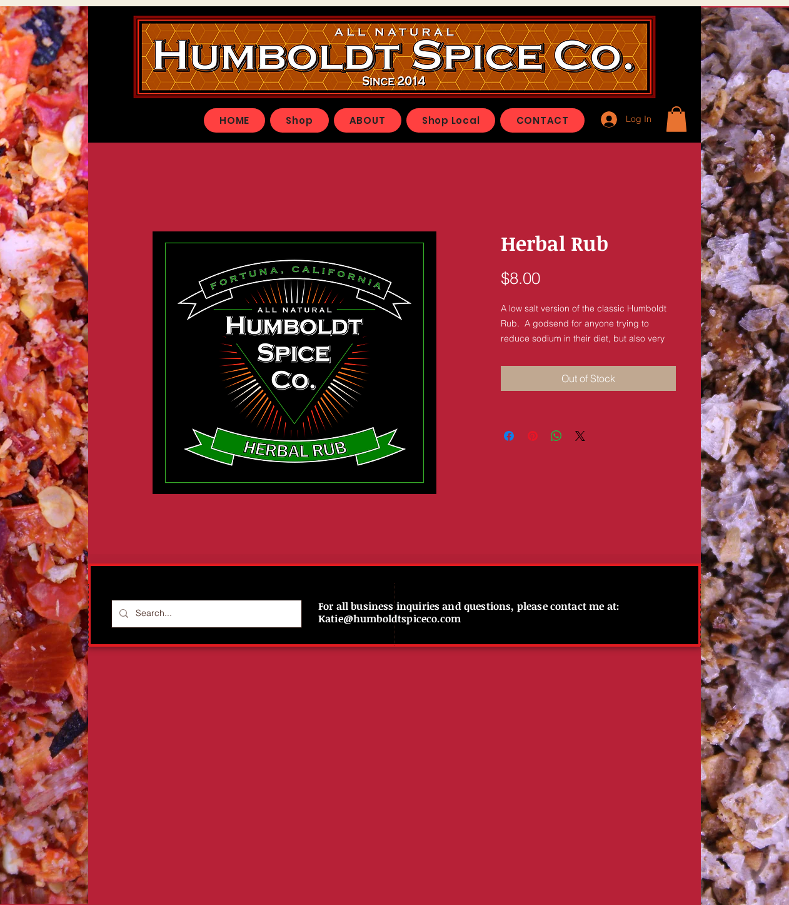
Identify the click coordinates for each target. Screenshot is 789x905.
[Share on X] (580, 435)
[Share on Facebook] (508, 435)
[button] (676, 119)
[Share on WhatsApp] (556, 435)
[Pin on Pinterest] (532, 435)
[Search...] (205, 613)
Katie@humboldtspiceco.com (389, 618)
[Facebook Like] (586, 114)
